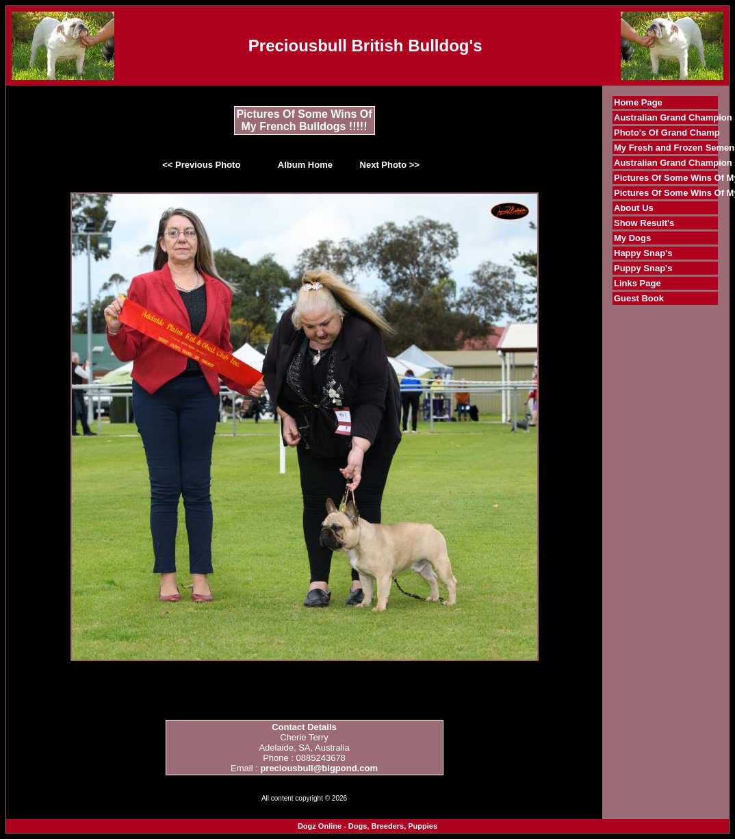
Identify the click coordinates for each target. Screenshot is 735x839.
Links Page (637, 283)
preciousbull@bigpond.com (319, 768)
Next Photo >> (390, 165)
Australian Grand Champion (673, 117)
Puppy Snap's (643, 268)
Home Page (638, 102)
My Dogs (632, 238)
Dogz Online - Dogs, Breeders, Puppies (367, 826)
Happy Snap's (643, 253)
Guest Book (639, 298)
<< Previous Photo (201, 165)
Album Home (305, 165)
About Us (634, 208)
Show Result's (644, 223)
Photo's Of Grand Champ (667, 132)
